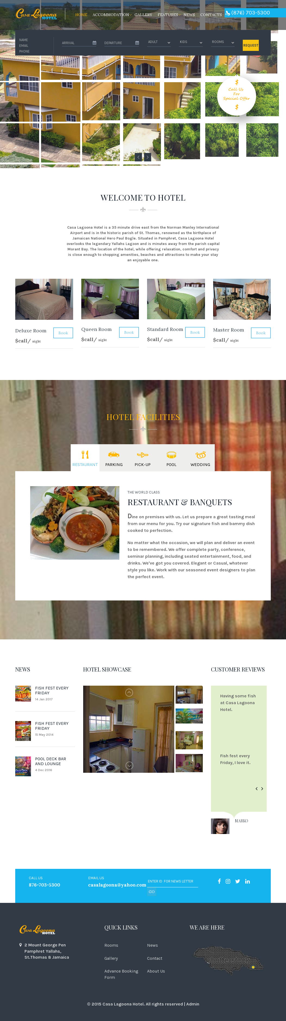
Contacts (211, 14)
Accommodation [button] (111, 14)
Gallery (143, 14)
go (152, 891)
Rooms (111, 945)
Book (63, 332)
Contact (154, 958)
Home (81, 14)
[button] (256, 789)
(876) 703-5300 (247, 13)
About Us (156, 971)
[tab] (85, 457)
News (189, 14)
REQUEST (250, 45)
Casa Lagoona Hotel (123, 1004)
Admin (192, 1004)
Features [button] (168, 14)
